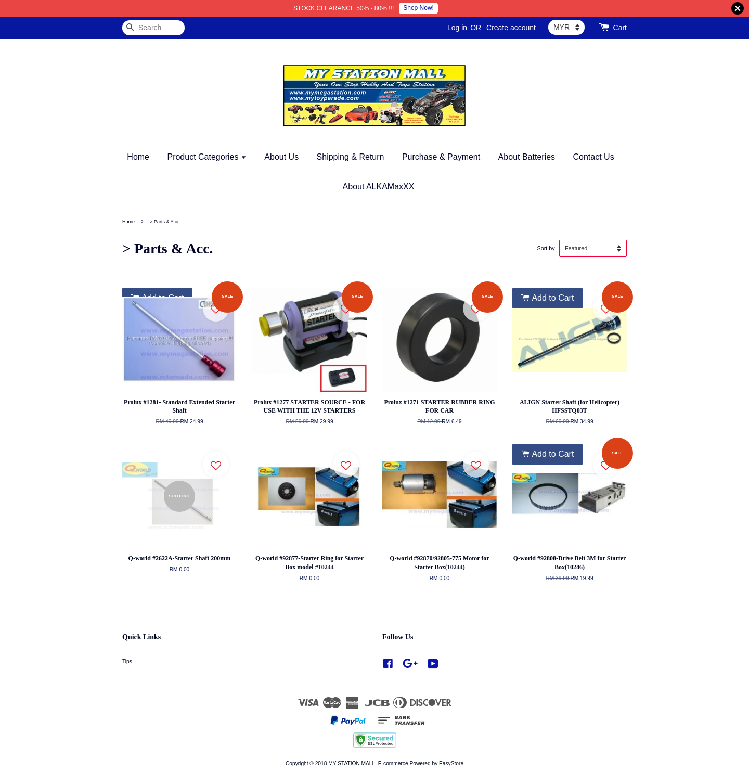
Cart (620, 27)
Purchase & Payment (441, 156)
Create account (511, 27)
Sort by (545, 248)
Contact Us (593, 156)
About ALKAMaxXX (379, 186)
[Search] (153, 27)
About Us (281, 156)
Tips (127, 661)
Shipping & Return (350, 156)
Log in (457, 27)
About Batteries (526, 156)
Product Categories (206, 156)
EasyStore (451, 763)
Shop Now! (418, 7)
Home (138, 156)
